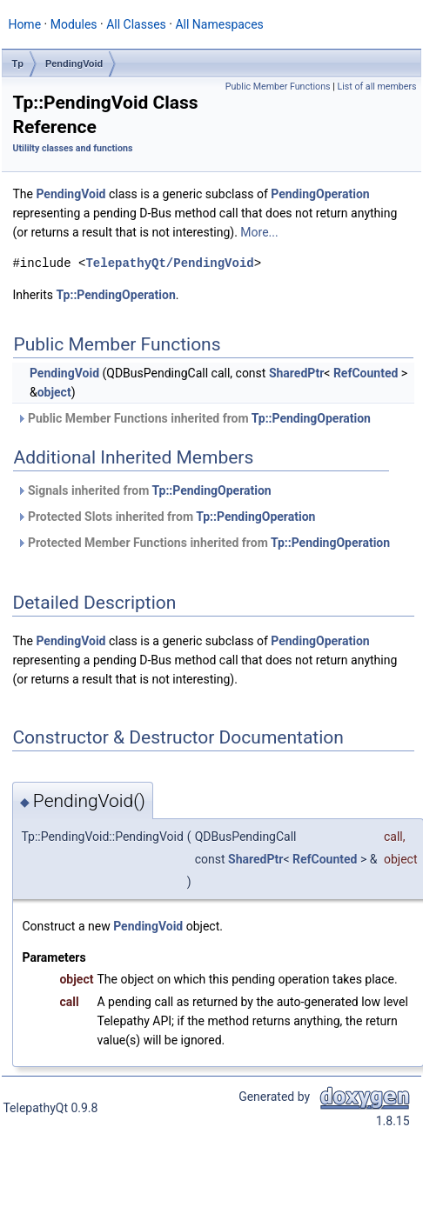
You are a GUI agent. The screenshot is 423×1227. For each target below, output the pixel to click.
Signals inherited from (144, 490)
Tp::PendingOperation (116, 295)
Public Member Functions (278, 86)
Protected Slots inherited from (166, 516)
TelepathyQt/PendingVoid (169, 263)
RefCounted (365, 373)
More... (259, 232)
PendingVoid (74, 63)
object (54, 392)
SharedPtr (296, 373)
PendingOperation (320, 194)
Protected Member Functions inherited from (203, 543)
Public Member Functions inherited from (194, 418)
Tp (17, 63)
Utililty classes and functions (72, 148)
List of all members (376, 86)
